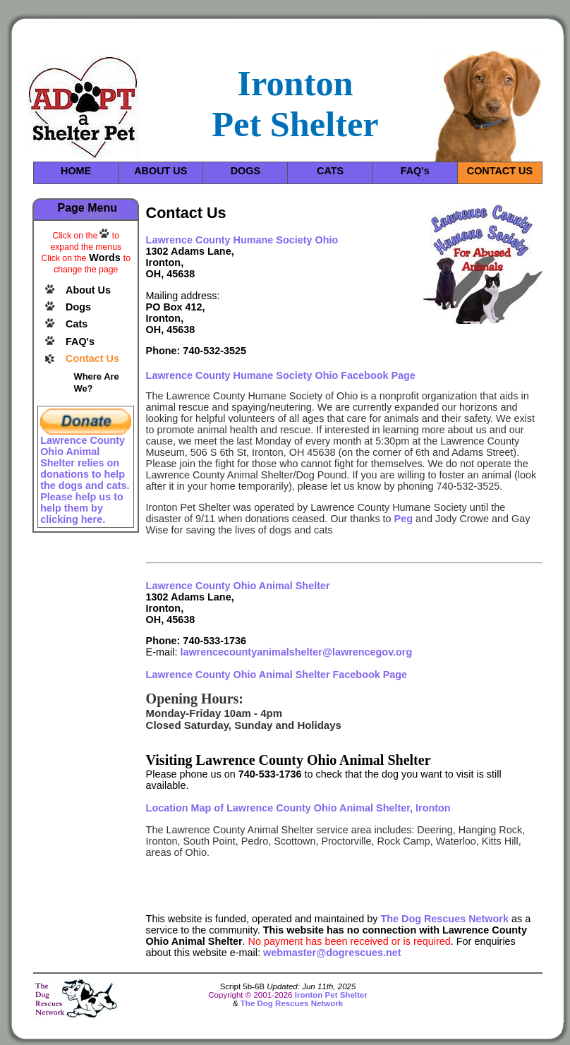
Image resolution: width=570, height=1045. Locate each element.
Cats (76, 324)
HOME (76, 170)
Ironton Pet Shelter (331, 995)
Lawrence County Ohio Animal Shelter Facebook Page (277, 674)
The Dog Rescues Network (444, 918)
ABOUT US (160, 170)
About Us (88, 290)
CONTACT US (500, 170)
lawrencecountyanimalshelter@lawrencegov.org (296, 652)
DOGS (245, 170)
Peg (403, 518)
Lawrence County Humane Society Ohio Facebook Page (281, 375)
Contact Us (92, 358)
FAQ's (415, 170)
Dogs (78, 307)
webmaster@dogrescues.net (332, 952)
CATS (330, 170)
